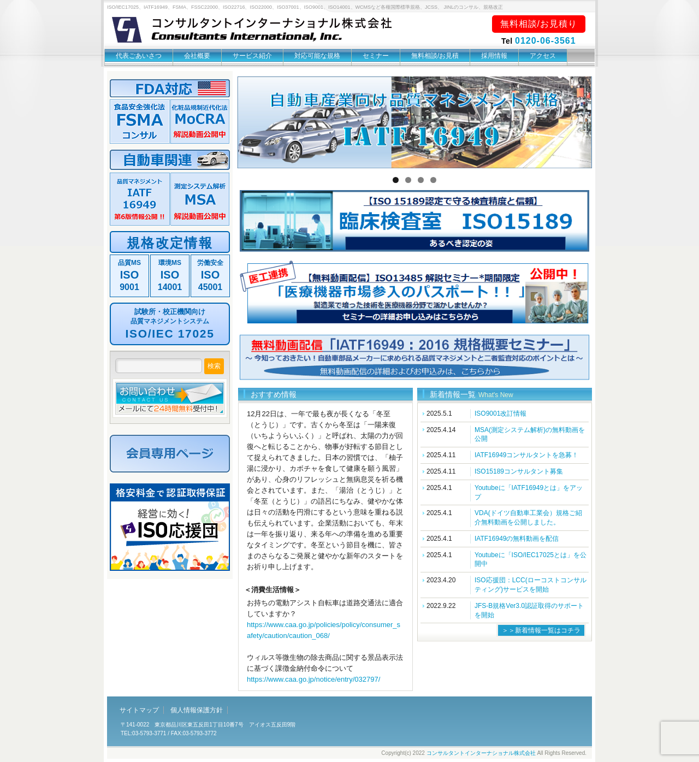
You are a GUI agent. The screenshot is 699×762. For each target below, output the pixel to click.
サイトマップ (139, 710)
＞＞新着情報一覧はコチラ (541, 630)
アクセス (543, 56)
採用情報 (494, 56)
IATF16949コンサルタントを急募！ (526, 455)
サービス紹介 (252, 56)
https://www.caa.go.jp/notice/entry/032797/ (313, 679)
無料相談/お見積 (435, 56)
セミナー (376, 56)
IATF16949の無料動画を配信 (517, 538)
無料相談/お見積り (538, 23)
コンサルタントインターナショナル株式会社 (481, 753)
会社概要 (197, 56)
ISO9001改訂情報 (500, 413)
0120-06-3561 (545, 40)
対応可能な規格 (317, 56)
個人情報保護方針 (196, 710)
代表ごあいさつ (139, 56)
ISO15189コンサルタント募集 (519, 471)
